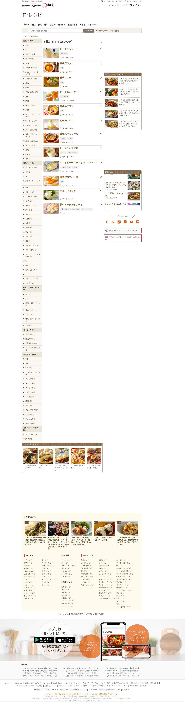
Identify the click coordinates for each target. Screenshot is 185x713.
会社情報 (37, 690)
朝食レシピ (120, 598)
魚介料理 (28, 232)
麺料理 (27, 241)
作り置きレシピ (121, 560)
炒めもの (28, 210)
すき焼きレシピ (86, 574)
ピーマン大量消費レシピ (124, 571)
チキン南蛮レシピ (87, 579)
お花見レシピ (66, 598)
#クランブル (64, 138)
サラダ (27, 172)
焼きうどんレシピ (87, 585)
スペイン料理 (30, 388)
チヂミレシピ (103, 590)
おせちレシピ (66, 587)
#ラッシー (64, 53)
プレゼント (127, 1)
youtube (131, 221)
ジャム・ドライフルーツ (32, 115)
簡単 (46, 24)
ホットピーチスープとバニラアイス (78, 162)
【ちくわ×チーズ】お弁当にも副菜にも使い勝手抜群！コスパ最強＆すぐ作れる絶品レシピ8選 (98, 671)
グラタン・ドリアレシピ (107, 582)
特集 (40, 24)
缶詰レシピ (120, 565)
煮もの (27, 214)
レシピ (69, 686)
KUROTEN (19, 683)
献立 (34, 24)
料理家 (82, 24)
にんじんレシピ (29, 590)
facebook (107, 221)
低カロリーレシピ (122, 585)
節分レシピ (65, 590)
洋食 (27, 363)
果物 (27, 110)
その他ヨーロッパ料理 (32, 373)
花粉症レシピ (66, 592)
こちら (107, 699)
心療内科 (86, 683)
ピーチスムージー (69, 92)
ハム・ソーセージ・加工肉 (32, 73)
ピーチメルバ (66, 120)
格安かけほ (154, 683)
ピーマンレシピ (29, 588)
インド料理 (29, 414)
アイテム (94, 683)
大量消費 (28, 326)
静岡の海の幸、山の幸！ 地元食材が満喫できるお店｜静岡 (126, 671)
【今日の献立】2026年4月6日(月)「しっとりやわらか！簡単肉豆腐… (129, 113)
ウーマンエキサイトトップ (118, 5)
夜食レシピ (120, 604)
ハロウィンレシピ (68, 601)
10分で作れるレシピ (123, 563)
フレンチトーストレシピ (107, 598)
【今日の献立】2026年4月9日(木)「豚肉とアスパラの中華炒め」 (129, 102)
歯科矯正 (101, 686)
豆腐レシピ (45, 568)
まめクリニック (58, 683)
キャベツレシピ (29, 577)
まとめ (53, 24)
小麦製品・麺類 (31, 79)
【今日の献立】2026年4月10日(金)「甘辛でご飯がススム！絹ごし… (129, 81)
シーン (27, 294)
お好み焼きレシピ (87, 577)
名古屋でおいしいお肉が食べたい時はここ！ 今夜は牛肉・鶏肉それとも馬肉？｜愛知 (95, 668)
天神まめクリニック (73, 683)
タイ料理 (28, 406)
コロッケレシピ (104, 596)
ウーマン (61, 686)
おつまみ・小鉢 (31, 197)
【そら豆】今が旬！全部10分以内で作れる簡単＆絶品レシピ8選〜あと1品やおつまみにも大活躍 (58, 668)
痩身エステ (134, 686)
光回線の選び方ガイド (33, 683)
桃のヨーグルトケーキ (71, 204)
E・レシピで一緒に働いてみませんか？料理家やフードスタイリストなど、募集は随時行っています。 (82, 694)
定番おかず (29, 192)
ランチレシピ (120, 601)
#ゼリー (63, 152)
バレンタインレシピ (68, 606)
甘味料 (27, 159)
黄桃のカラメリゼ (69, 177)
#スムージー (64, 96)
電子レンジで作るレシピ (124, 579)
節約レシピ (120, 593)
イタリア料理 (30, 379)
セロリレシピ (66, 571)
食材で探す (102, 31)
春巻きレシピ (103, 568)
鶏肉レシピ (28, 565)
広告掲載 (102, 690)
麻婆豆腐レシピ (104, 565)
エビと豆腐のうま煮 (112, 194)
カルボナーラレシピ (105, 585)
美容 (108, 686)
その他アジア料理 (32, 410)
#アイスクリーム (65, 167)
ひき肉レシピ (28, 568)
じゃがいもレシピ (30, 571)
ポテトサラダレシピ (105, 588)
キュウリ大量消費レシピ (124, 574)
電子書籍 (143, 686)
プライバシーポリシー (59, 690)
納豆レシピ (45, 577)
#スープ (75, 167)
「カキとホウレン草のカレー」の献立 (61, 468)
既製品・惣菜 (30, 105)
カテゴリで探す (113, 31)
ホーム (27, 24)
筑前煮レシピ (85, 571)
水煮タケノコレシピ (68, 565)
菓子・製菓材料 (31, 130)
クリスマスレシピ (68, 603)
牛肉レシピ (28, 560)
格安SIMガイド (135, 683)
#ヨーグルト (75, 209)
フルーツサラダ (68, 191)
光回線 (145, 683)
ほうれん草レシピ (30, 596)
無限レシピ (120, 596)
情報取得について (113, 690)
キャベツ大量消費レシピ (124, 568)
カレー (27, 274)
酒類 (27, 150)
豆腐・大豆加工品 (32, 141)
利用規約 (46, 690)
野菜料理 (28, 236)
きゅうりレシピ (29, 593)
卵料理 (27, 188)
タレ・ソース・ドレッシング (32, 255)
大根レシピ (28, 579)
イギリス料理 (30, 392)
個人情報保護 (75, 690)
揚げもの (28, 201)
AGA (125, 686)
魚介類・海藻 (30, 54)
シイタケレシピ (67, 574)
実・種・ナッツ (31, 121)
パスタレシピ (103, 577)
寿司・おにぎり (31, 270)
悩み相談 (39, 686)
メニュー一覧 (137, 1)
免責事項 (125, 690)
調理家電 (28, 439)
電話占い (110, 683)
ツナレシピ (45, 585)
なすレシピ (28, 582)
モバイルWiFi (22, 686)
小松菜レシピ (28, 598)
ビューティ (115, 1)
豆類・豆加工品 (31, 67)
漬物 (27, 101)
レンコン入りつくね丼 (113, 205)
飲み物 (27, 265)
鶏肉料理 (28, 228)
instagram (119, 221)
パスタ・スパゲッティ (32, 182)
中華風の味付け (31, 343)
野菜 (27, 45)
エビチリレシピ (104, 571)
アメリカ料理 (30, 419)
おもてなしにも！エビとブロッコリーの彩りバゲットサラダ (115, 185)
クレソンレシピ (67, 568)
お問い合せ (92, 690)
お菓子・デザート (32, 245)
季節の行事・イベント (32, 304)
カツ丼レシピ (85, 563)
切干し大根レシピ (48, 579)
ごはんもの (29, 283)
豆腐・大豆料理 (31, 168)
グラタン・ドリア (32, 279)
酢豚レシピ (102, 560)
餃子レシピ (102, 563)
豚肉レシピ (28, 563)
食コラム (62, 24)
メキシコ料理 (30, 423)
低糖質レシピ (120, 582)
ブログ (102, 683)
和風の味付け (30, 334)
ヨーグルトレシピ (48, 565)
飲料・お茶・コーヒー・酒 (32, 135)
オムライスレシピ (105, 574)
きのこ (27, 63)
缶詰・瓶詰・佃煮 (32, 92)
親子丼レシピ (85, 560)
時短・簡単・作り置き (32, 320)
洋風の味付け (30, 339)
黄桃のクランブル (69, 134)
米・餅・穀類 (30, 145)
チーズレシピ (46, 563)
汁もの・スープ (31, 205)
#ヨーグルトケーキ (87, 209)
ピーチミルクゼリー (70, 148)
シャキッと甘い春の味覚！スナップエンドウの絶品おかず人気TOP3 (129, 91)
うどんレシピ (85, 582)
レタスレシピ (66, 577)
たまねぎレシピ (29, 574)
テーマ (27, 299)
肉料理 (27, 223)
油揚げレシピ (46, 574)
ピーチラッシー (68, 49)
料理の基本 (72, 24)
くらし (108, 1)
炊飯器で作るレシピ (123, 577)
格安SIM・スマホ (121, 683)
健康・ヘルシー (31, 310)
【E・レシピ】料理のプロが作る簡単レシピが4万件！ (82, 614)
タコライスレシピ (105, 593)
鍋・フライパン (31, 434)
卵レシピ (45, 560)
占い (121, 1)
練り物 (27, 96)
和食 (27, 359)
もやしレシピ (28, 585)
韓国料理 (28, 401)
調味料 (27, 154)
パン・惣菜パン (31, 250)
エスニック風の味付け (32, 349)
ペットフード (117, 686)
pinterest (138, 221)
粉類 (27, 88)
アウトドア (29, 314)
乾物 (27, 83)
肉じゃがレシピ (86, 568)
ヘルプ (84, 690)
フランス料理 (30, 383)
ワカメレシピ (46, 582)
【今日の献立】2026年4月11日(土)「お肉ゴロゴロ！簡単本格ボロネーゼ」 (91, 676)
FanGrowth (46, 683)
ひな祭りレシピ (67, 595)
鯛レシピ (65, 563)
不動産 (93, 686)
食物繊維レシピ (121, 588)
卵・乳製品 (29, 59)
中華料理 (28, 368)
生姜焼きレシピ (86, 565)
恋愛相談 (48, 686)
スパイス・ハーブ (32, 125)
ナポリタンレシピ (105, 579)
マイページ (92, 24)
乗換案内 (86, 686)
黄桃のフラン (66, 106)
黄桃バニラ (65, 77)
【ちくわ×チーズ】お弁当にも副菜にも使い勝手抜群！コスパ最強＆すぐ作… (129, 123)
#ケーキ (67, 209)
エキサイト (137, 5)
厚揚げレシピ (46, 571)
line (125, 221)
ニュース (77, 686)
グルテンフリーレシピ (124, 590)
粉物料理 (28, 219)
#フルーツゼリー (72, 152)
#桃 (62, 68)
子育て (103, 1)
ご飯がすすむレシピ (123, 607)
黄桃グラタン (66, 63)
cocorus (31, 686)
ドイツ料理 (29, 397)
